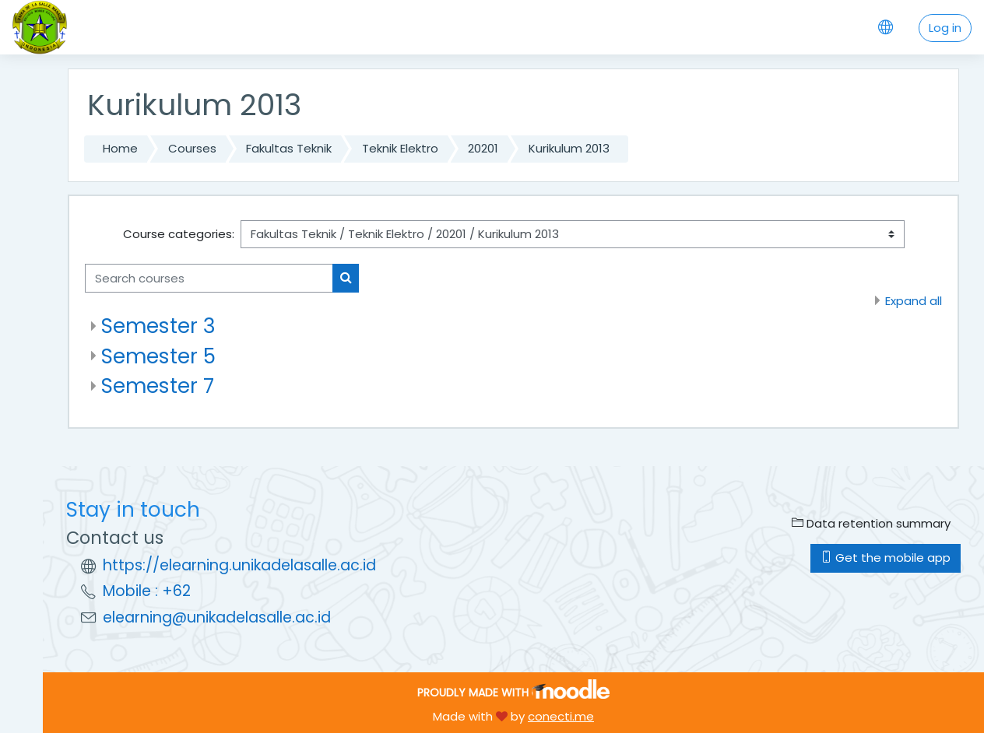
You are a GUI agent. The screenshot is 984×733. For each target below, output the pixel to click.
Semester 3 (158, 325)
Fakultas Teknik (289, 148)
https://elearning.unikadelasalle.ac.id (239, 565)
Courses (192, 148)
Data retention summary (871, 523)
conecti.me (561, 716)
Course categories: (178, 234)
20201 (483, 148)
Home (120, 148)
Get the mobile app (886, 557)
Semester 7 (157, 385)
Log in (945, 27)
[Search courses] (209, 278)
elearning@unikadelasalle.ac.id (217, 617)
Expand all (913, 301)
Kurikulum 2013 (569, 148)
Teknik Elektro (400, 148)
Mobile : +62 (147, 590)
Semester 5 (158, 356)
